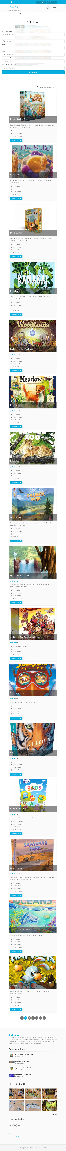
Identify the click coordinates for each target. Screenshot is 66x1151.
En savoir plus (16, 140)
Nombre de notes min (8, 58)
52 (40, 1018)
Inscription (41, 2)
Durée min (5, 44)
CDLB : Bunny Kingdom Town (24, 1054)
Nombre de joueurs (7, 31)
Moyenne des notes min (9, 64)
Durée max (5, 51)
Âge (3, 38)
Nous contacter (15, 1136)
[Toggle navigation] (54, 8)
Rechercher (33, 72)
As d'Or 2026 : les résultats (23, 1074)
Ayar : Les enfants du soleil (23, 1068)
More (54, 1115)
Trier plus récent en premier (45, 87)
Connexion (52, 2)
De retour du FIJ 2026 (22, 1061)
